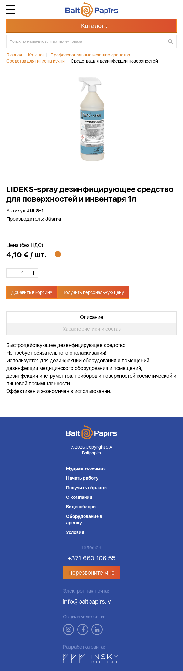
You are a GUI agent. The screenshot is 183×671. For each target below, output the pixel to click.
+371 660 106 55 (91, 558)
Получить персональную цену (93, 292)
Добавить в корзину (31, 292)
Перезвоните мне (91, 572)
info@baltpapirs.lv (87, 601)
